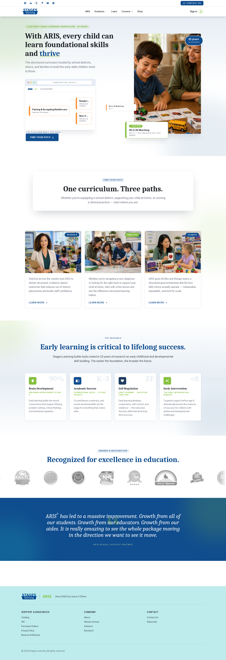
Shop (140, 11)
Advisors (88, 626)
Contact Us (192, 3)
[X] (36, 3)
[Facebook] (25, 3)
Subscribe (152, 622)
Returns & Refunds (30, 635)
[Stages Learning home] (30, 11)
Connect (127, 11)
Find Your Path (42, 137)
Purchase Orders (29, 626)
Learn (114, 11)
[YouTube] (47, 3)
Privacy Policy (27, 630)
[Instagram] (42, 3)
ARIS (87, 11)
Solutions (100, 11)
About (87, 617)
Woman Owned (91, 622)
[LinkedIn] (30, 3)
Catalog (25, 617)
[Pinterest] (53, 3)
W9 (22, 622)
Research (89, 630)
